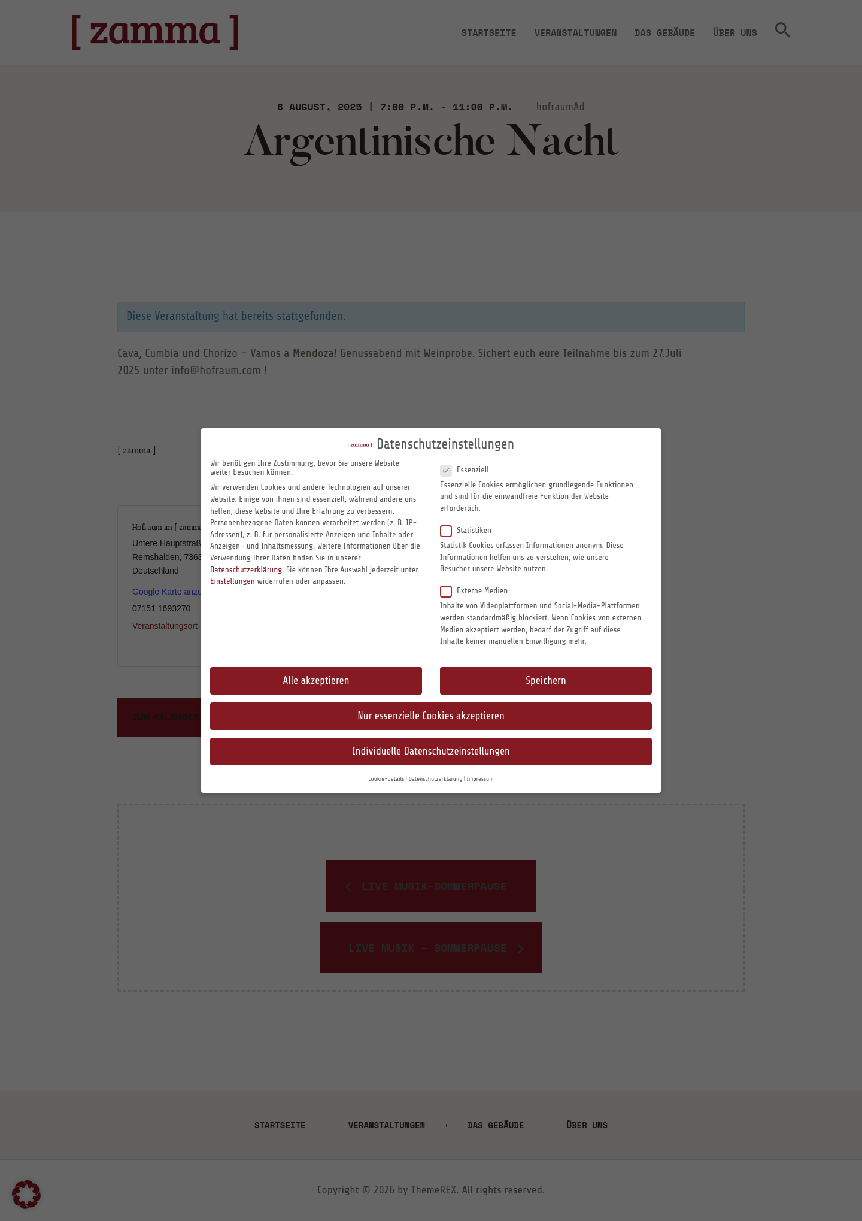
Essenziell (469, 469)
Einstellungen (232, 581)
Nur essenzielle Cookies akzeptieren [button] (430, 716)
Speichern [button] (546, 680)
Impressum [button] (480, 779)
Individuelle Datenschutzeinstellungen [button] (431, 751)
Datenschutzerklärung (246, 569)
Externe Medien (479, 590)
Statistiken (471, 530)
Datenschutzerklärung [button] (435, 779)
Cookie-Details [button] (386, 779)
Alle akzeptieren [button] (316, 680)
